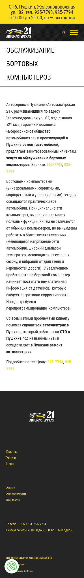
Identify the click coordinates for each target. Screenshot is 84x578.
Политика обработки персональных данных (29, 557)
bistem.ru (28, 571)
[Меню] (71, 32)
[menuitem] (61, 32)
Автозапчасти (16, 494)
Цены (10, 464)
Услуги (11, 458)
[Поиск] (61, 32)
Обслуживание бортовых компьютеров (30, 63)
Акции (10, 488)
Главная (11, 452)
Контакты (13, 500)
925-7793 (43, 12)
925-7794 (64, 12)
